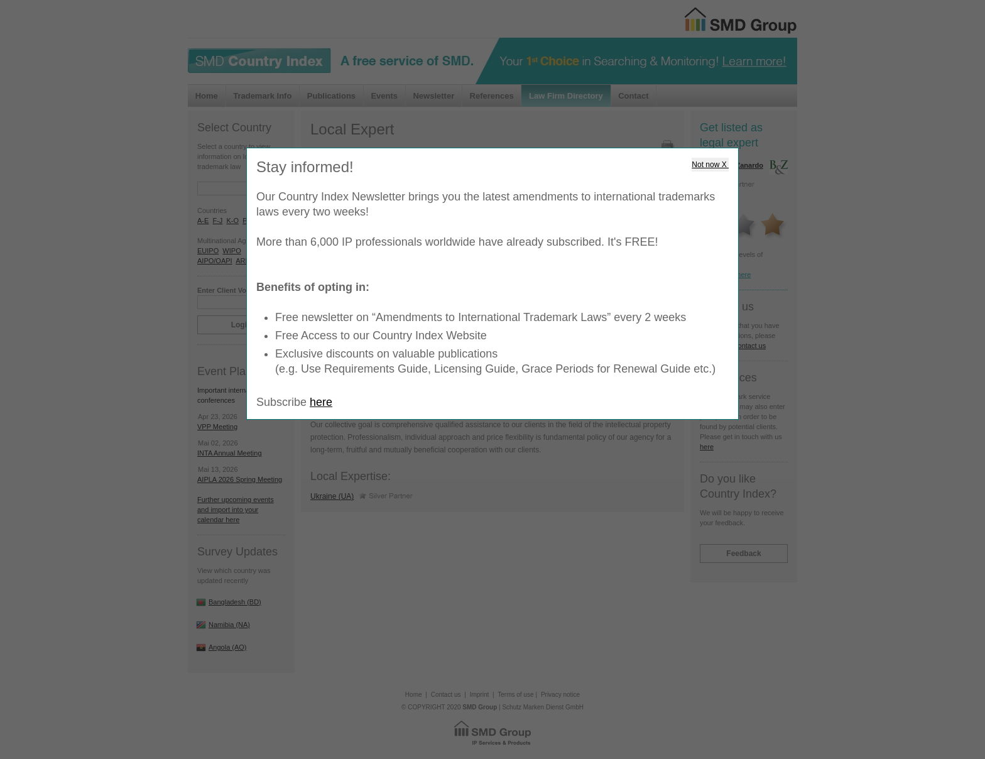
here (321, 402)
